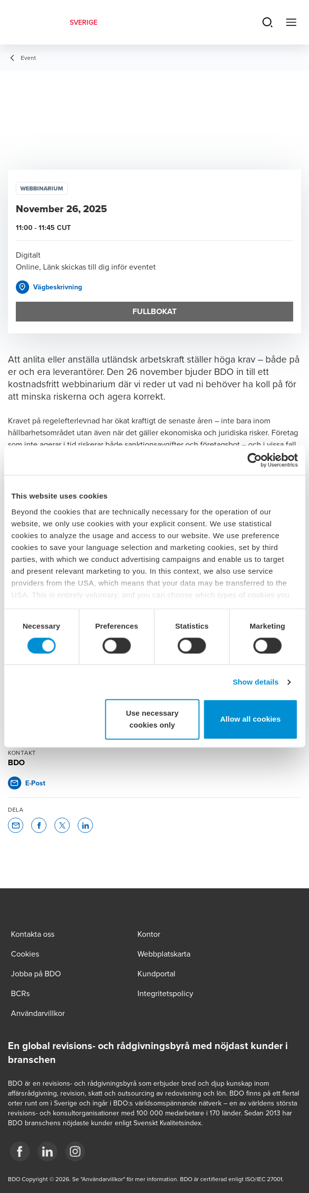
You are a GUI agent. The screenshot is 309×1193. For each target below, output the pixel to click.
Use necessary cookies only (152, 719)
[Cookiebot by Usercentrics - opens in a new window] (254, 460)
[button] (49, 287)
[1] (47, 1151)
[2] (75, 1151)
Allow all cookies (250, 719)
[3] (20, 1151)
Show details (256, 682)
